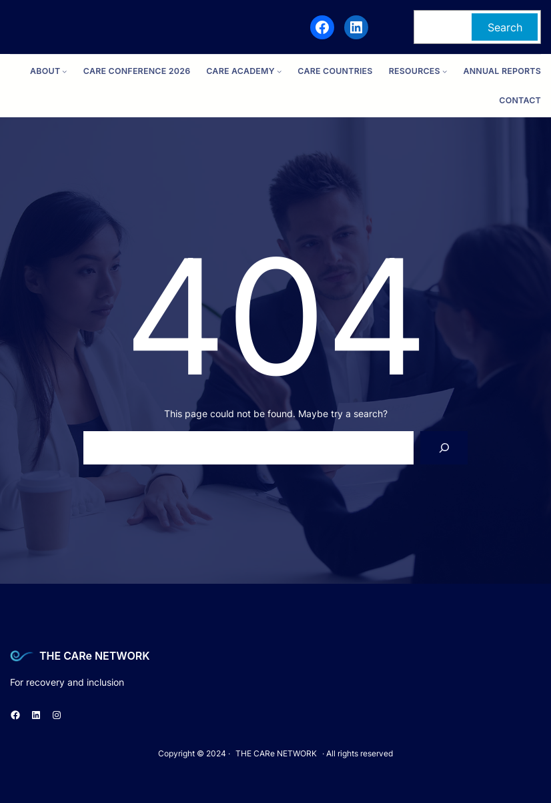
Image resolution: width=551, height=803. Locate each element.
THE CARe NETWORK (94, 655)
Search (505, 27)
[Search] (444, 447)
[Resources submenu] (444, 71)
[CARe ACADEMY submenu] (279, 71)
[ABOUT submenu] (64, 71)
